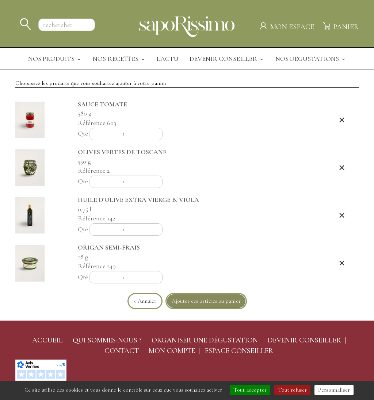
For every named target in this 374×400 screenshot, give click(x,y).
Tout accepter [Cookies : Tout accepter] (250, 389)
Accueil (47, 340)
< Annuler (145, 301)
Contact (121, 350)
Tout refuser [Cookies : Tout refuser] (292, 389)
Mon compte (172, 350)
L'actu (168, 59)
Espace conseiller (239, 350)
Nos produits (55, 59)
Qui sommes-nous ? (107, 340)
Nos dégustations (310, 59)
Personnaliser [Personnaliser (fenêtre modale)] (334, 389)
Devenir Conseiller (227, 59)
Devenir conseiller (304, 340)
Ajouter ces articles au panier (206, 301)
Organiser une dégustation (205, 340)
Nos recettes (119, 59)
